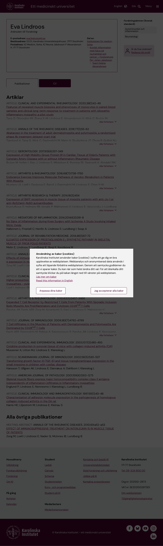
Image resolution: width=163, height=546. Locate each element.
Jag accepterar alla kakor (109, 290)
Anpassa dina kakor (50, 290)
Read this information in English (54, 280)
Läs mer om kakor (46, 276)
